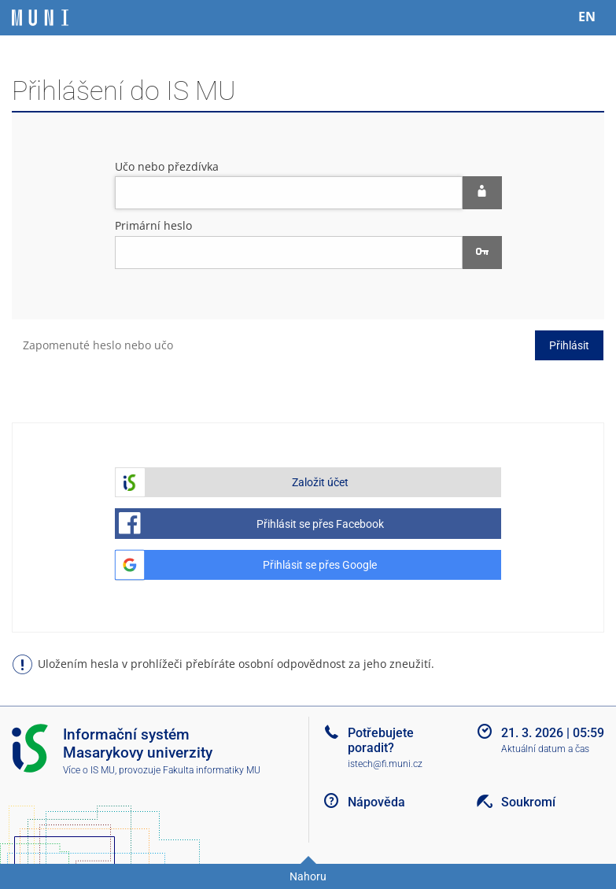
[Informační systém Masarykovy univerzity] (40, 17)
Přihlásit (569, 345)
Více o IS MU (89, 770)
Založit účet (320, 482)
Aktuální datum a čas (545, 748)
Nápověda (376, 802)
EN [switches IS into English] (587, 16)
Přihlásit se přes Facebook (320, 524)
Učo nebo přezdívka (167, 166)
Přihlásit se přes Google (320, 565)
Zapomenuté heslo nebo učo (98, 345)
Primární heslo (153, 225)
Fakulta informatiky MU (211, 770)
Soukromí (528, 802)
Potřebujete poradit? (381, 740)
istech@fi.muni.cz (385, 763)
